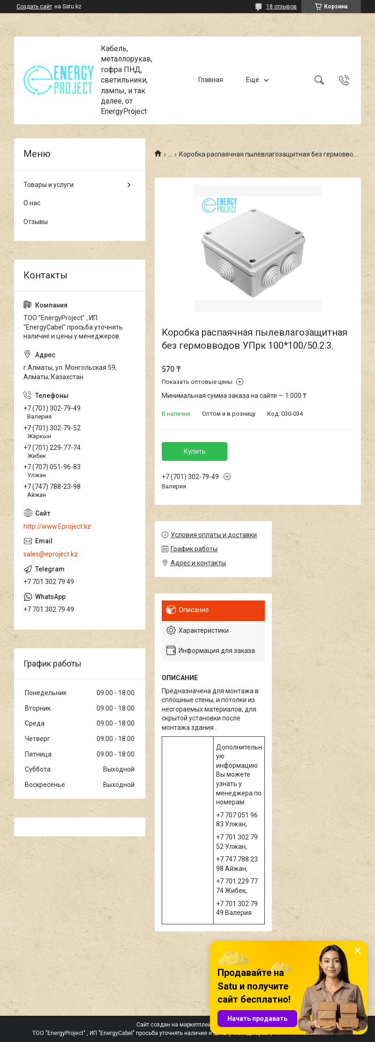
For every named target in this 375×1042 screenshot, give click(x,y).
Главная (210, 80)
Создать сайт (34, 6)
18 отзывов (281, 6)
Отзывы (35, 221)
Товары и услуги (48, 184)
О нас (31, 203)
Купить (195, 451)
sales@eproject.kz (50, 554)
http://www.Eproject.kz (57, 526)
